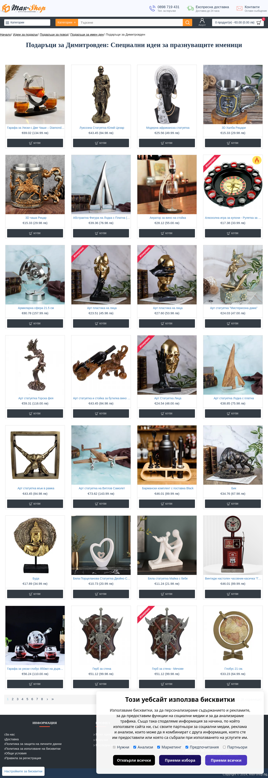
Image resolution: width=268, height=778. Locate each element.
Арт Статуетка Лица (167, 398)
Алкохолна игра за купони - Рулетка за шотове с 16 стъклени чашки (234, 217)
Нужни (121, 747)
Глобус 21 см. (233, 668)
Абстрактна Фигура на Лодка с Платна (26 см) (102, 217)
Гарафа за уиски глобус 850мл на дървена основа (36, 668)
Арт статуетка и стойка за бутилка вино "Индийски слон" (102, 398)
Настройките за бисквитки (23, 771)
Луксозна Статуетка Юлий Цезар (102, 127)
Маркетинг (169, 747)
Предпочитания (202, 747)
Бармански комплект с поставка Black (168, 488)
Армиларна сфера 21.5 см (36, 308)
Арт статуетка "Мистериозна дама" (233, 308)
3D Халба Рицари (234, 127)
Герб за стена (102, 668)
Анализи (143, 747)
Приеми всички (226, 760)
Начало (5, 34)
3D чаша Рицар (35, 217)
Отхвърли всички (134, 760)
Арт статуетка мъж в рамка (36, 488)
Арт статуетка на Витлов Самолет (102, 488)
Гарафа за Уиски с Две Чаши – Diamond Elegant (36, 127)
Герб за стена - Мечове (168, 668)
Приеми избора (180, 760)
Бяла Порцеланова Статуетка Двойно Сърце (102, 578)
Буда (36, 578)
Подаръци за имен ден (87, 34)
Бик (233, 488)
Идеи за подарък (25, 34)
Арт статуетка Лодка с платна (234, 398)
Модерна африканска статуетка (167, 127)
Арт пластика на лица (102, 308)
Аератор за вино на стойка (168, 217)
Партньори (235, 747)
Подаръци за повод (54, 34)
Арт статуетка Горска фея (35, 398)
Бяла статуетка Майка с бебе (168, 578)
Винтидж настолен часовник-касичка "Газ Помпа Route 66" (234, 578)
